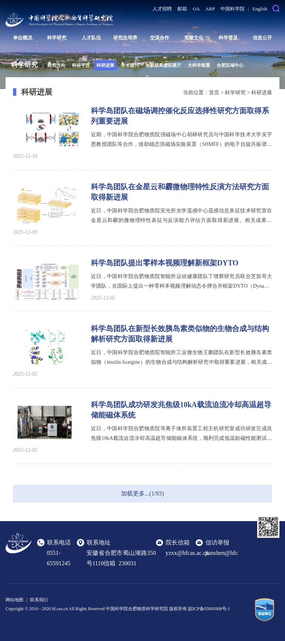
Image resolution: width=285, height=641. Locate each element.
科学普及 (228, 37)
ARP (210, 9)
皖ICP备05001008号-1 (209, 608)
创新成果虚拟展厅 (163, 65)
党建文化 (193, 37)
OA (196, 9)
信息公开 (262, 37)
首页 (214, 92)
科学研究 (56, 37)
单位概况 (22, 37)
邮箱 (182, 9)
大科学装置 (199, 65)
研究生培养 (125, 37)
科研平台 (81, 65)
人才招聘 (162, 9)
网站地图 (14, 599)
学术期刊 (130, 65)
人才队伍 (91, 37)
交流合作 (159, 37)
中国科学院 (232, 9)
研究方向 (56, 65)
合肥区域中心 (230, 65)
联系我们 (39, 599)
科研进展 (105, 65)
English (259, 9)
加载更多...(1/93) (142, 493)
